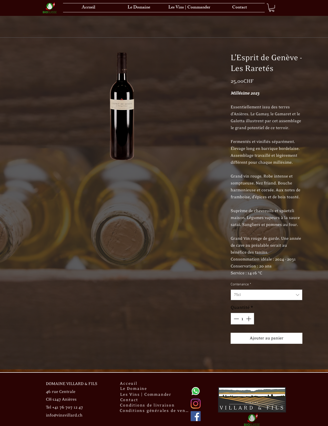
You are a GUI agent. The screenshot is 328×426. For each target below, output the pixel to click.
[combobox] (266, 294)
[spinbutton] (242, 318)
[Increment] (249, 318)
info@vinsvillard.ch (64, 415)
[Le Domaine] (134, 388)
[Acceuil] (129, 383)
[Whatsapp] (196, 391)
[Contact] (130, 400)
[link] (271, 8)
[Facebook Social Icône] (196, 416)
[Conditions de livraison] (148, 405)
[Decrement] (235, 318)
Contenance (241, 284)
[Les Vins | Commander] (146, 394)
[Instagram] (196, 404)
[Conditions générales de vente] (155, 410)
